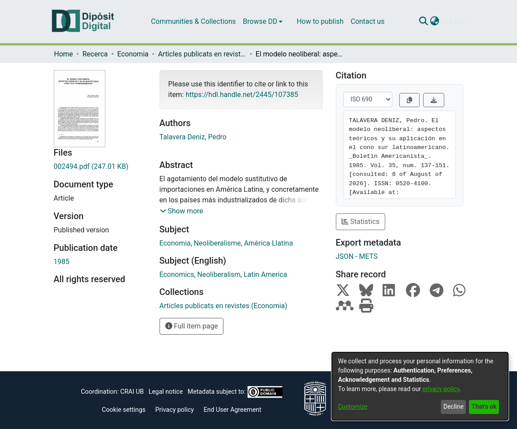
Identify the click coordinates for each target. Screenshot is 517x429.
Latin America (265, 274)
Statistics (361, 221)
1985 (62, 261)
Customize (352, 406)
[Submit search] (423, 21)
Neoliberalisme (217, 243)
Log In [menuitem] (451, 21)
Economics (177, 274)
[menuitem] (263, 21)
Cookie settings (123, 410)
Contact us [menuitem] (367, 21)
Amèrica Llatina (268, 243)
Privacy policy (174, 410)
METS (368, 256)
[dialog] (420, 386)
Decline (453, 406)
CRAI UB (132, 391)
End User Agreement (232, 410)
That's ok (484, 406)
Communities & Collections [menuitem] (193, 21)
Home (63, 54)
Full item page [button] (191, 326)
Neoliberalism (219, 274)
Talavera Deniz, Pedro (193, 137)
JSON (345, 256)
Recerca (95, 54)
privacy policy (440, 388)
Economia (133, 54)
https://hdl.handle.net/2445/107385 (242, 94)
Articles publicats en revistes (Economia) (202, 54)
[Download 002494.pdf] (100, 166)
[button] (182, 211)
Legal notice (166, 391)
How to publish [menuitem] (320, 21)
